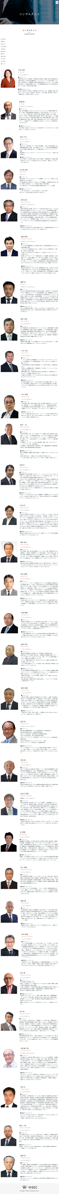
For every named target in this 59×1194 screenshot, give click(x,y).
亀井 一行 (3, 63)
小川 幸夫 (3, 58)
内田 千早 (3, 44)
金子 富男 (3, 61)
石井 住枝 (3, 39)
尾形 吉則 (3, 56)
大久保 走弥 (3, 46)
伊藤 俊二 (3, 41)
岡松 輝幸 (3, 51)
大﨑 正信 (3, 49)
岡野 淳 (2, 53)
